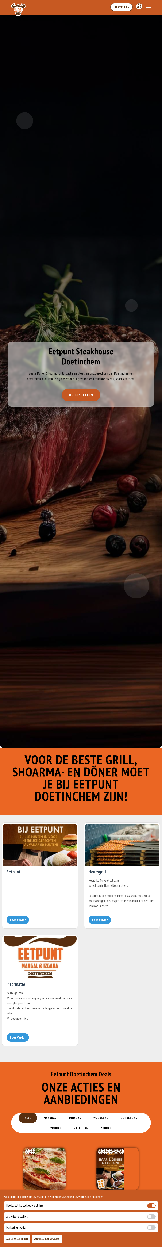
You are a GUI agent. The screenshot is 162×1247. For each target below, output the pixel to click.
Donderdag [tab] (129, 1118)
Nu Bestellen (81, 396)
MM (117, 1199)
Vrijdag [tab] (55, 1128)
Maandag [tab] (50, 1118)
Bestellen (121, 7)
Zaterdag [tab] (81, 1128)
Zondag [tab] (106, 1128)
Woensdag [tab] (101, 1118)
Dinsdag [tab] (75, 1118)
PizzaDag (45, 1199)
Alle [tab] (27, 1118)
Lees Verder (18, 920)
